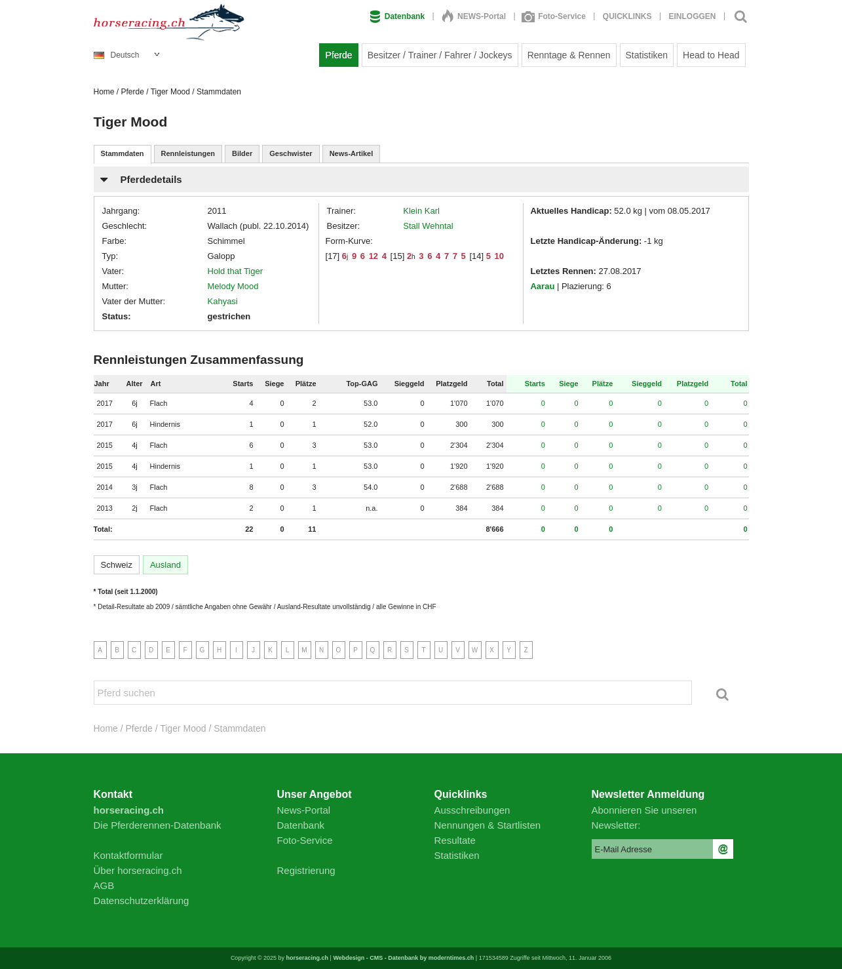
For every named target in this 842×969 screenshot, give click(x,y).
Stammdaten (122, 153)
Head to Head (711, 55)
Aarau (542, 286)
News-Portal (304, 810)
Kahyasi (223, 301)
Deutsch (117, 55)
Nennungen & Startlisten (487, 825)
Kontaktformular (128, 855)
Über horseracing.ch (138, 870)
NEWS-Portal (474, 16)
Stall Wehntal (428, 226)
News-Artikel (351, 153)
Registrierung (306, 870)
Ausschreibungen (472, 810)
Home (104, 91)
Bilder (242, 153)
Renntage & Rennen (569, 55)
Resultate (455, 840)
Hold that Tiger (235, 271)
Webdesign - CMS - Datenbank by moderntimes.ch (403, 958)
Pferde (338, 55)
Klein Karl (421, 211)
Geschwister (290, 153)
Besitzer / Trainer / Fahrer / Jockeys (440, 55)
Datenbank (397, 16)
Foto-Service (554, 16)
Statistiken (647, 55)
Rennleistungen (188, 153)
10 (499, 256)
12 (373, 256)
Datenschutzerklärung (141, 900)
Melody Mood (233, 286)
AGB (104, 885)
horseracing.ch (307, 958)
